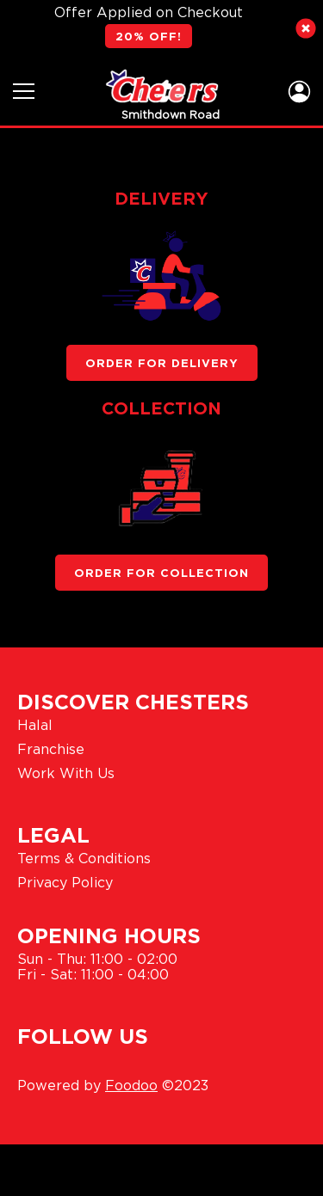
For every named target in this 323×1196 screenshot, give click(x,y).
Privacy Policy (65, 882)
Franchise (50, 749)
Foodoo (131, 1085)
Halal (35, 725)
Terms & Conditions (84, 858)
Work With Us (66, 773)
